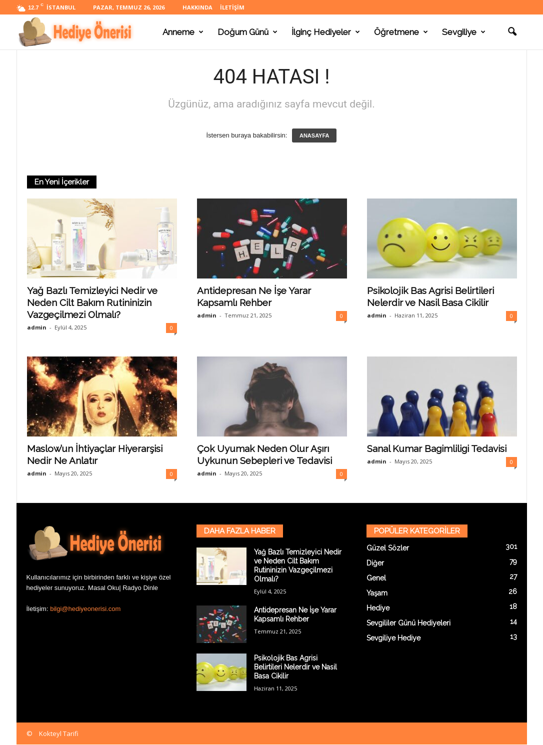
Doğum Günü (248, 32)
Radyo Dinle (140, 588)
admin (36, 327)
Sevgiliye (464, 32)
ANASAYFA (315, 135)
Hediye (378, 608)
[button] (512, 32)
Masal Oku (103, 588)
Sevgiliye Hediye (393, 638)
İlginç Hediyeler (326, 32)
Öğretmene (401, 32)
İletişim (232, 7)
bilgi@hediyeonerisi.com (85, 608)
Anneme (183, 32)
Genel (376, 578)
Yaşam (377, 593)
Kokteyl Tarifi (58, 733)
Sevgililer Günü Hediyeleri (408, 623)
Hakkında (197, 7)
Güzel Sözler (387, 548)
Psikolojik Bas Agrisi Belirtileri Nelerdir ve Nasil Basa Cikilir (295, 667)
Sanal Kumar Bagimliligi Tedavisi (436, 448)
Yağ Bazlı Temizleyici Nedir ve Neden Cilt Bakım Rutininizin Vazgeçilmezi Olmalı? (92, 302)
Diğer (375, 563)
